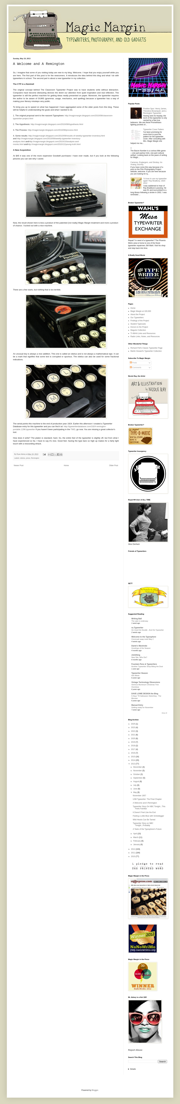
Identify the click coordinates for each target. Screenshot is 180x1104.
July (135, 785)
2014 (133, 760)
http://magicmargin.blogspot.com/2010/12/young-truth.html (54, 144)
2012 (133, 849)
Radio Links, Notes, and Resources (145, 336)
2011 (133, 853)
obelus (22, 458)
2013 (133, 764)
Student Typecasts (138, 324)
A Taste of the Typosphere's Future (147, 829)
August (136, 781)
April (135, 834)
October (136, 774)
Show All (164, 713)
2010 (133, 856)
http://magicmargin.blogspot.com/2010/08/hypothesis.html (57, 124)
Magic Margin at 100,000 (141, 311)
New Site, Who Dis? (139, 657)
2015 (133, 757)
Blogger (95, 1090)
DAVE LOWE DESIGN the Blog (144, 694)
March (136, 837)
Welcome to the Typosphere (143, 637)
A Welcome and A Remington (145, 803)
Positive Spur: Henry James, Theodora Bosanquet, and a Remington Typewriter (155, 111)
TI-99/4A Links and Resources (143, 333)
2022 (133, 731)
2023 (133, 727)
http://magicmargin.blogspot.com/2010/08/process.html (53, 130)
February (137, 841)
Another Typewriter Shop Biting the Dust (147, 666)
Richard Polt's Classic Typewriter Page (146, 348)
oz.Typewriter (137, 628)
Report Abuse (135, 1050)
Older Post (113, 465)
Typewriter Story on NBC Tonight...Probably (143, 824)
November (137, 771)
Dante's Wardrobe (139, 646)
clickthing (135, 655)
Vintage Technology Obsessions (145, 682)
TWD (73, 429)
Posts (133, 363)
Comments (135, 367)
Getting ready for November (142, 707)
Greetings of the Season (141, 648)
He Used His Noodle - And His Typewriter (147, 630)
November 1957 (139, 796)
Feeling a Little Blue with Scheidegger (148, 816)
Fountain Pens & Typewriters (144, 664)
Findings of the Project (140, 321)
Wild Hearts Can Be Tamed (144, 820)
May (135, 792)
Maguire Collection (138, 330)
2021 (133, 735)
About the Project (138, 314)
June (135, 789)
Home (66, 465)
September (138, 778)
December (137, 767)
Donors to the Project (139, 327)
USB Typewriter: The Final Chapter (147, 799)
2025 (133, 724)
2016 (133, 753)
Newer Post (18, 465)
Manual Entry (137, 705)
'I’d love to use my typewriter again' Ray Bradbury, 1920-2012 (155, 181)
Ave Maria (135, 675)
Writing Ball (136, 619)
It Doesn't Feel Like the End (144, 812)
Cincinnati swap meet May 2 (142, 639)
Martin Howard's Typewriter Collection (146, 351)
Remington (35, 458)
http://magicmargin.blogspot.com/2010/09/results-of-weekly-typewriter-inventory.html (66, 136)
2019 (133, 742)
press (28, 458)
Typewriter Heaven (139, 673)
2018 (133, 746)
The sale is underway (139, 621)
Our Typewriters (137, 317)
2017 (133, 749)
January (136, 844)
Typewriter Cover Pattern (153, 129)
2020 (133, 738)
